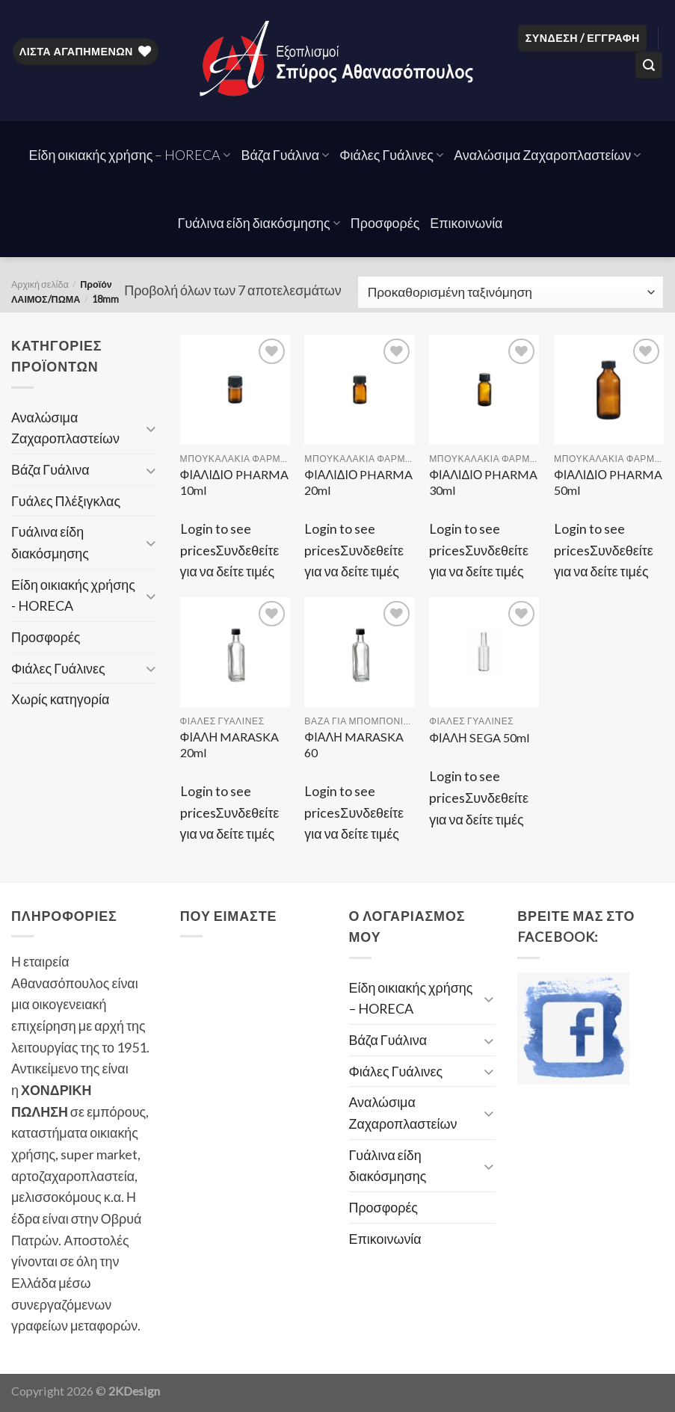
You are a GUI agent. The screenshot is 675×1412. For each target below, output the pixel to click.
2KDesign (134, 1391)
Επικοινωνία (466, 223)
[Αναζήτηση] (648, 65)
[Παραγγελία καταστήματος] (510, 292)
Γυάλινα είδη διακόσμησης (259, 223)
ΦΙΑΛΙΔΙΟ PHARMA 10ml (234, 482)
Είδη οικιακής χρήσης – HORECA (130, 155)
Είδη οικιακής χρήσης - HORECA (73, 595)
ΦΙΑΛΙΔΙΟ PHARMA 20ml (358, 482)
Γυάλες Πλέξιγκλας (65, 501)
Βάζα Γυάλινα (285, 155)
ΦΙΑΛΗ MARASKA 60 (353, 744)
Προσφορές (385, 223)
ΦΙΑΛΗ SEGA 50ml (479, 737)
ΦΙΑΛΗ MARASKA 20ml (229, 744)
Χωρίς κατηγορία (60, 699)
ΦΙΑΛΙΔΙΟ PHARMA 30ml (483, 482)
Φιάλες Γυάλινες (391, 155)
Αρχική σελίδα (40, 284)
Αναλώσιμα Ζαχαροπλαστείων (547, 155)
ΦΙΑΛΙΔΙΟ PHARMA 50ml (608, 482)
